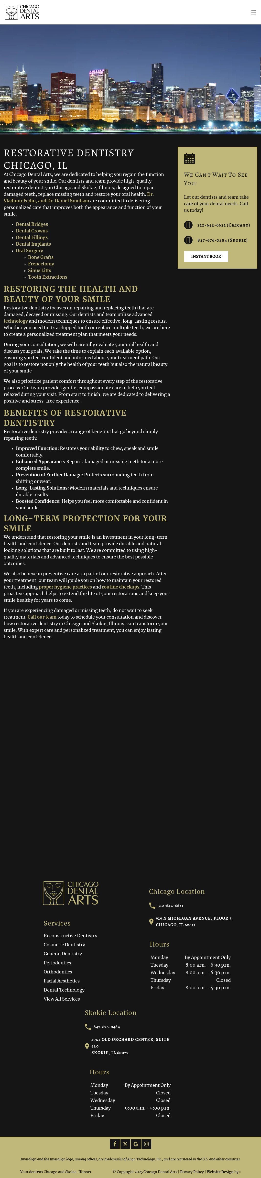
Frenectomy (41, 264)
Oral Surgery (29, 251)
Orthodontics (58, 972)
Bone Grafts (41, 257)
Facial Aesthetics (62, 981)
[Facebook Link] (115, 1144)
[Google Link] (136, 1144)
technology (16, 321)
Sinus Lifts (39, 271)
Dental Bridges (32, 224)
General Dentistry (63, 954)
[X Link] (125, 1144)
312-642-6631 (166, 906)
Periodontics (57, 963)
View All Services (62, 999)
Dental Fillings (32, 238)
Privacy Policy (192, 1172)
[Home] (22, 12)
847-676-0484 (102, 1027)
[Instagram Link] (146, 1144)
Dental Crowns (32, 231)
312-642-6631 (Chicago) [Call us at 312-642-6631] (217, 225)
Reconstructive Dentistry (70, 936)
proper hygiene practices (65, 587)
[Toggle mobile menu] (253, 12)
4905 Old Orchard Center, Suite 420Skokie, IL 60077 (127, 1046)
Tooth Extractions (47, 277)
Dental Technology (64, 990)
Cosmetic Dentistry (64, 945)
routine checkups (120, 587)
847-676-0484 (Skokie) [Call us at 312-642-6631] (216, 240)
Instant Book (206, 256)
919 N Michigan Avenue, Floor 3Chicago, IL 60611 (190, 921)
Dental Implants (33, 244)
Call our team (42, 617)
